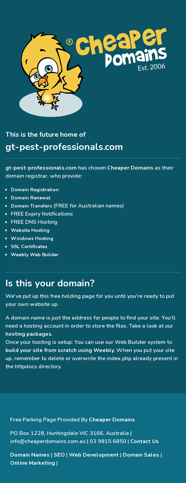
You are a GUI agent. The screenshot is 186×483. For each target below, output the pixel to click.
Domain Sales (141, 455)
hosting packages (28, 334)
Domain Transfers (31, 206)
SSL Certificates (29, 246)
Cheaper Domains (130, 168)
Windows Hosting (32, 238)
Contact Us (144, 441)
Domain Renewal (31, 198)
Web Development (94, 455)
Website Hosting (30, 230)
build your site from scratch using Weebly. (60, 350)
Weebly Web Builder (35, 254)
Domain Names (30, 455)
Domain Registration (35, 189)
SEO (59, 455)
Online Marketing (32, 463)
